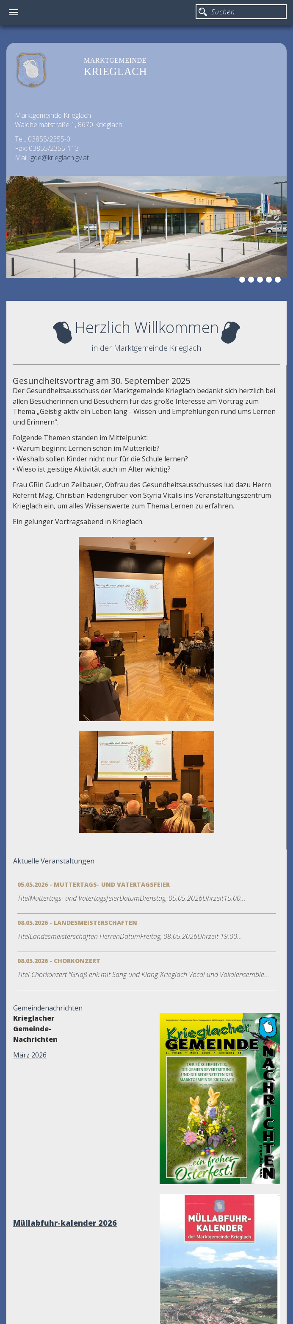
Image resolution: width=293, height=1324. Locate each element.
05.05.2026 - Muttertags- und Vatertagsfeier (93, 884)
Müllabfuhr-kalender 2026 (65, 1223)
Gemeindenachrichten (48, 1008)
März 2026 (30, 1055)
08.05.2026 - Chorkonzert (58, 961)
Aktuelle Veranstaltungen (53, 861)
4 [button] (261, 281)
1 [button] (234, 281)
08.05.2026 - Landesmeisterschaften (77, 923)
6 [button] (279, 281)
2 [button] (243, 281)
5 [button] (270, 281)
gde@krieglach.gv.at (59, 157)
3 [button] (252, 281)
